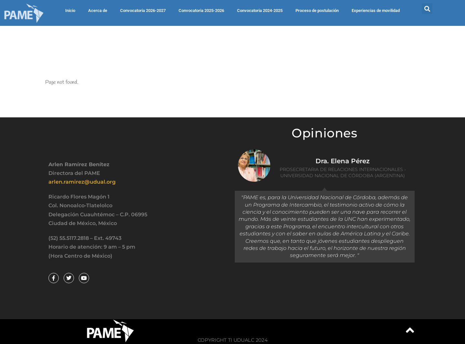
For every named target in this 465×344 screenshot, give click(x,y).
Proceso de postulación (317, 10)
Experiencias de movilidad (376, 10)
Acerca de (97, 10)
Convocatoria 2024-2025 (260, 10)
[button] (427, 8)
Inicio (70, 10)
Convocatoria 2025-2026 (201, 10)
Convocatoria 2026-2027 (143, 10)
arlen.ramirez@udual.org (82, 182)
